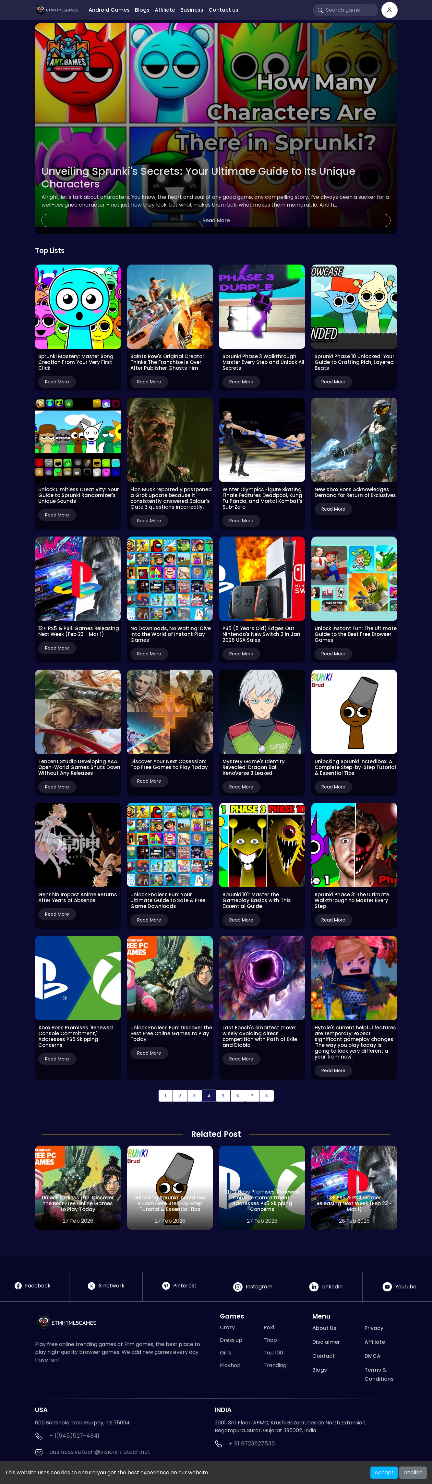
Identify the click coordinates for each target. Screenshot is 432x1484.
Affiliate (165, 10)
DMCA (372, 1356)
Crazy (227, 1327)
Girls (225, 1352)
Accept (384, 1472)
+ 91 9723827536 (252, 1443)
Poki (269, 1327)
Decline (413, 1472)
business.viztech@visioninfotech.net (99, 1452)
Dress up (231, 1340)
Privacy (374, 1328)
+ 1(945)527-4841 (74, 1436)
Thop (270, 1340)
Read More (216, 220)
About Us (324, 1328)
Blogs (142, 10)
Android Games (109, 10)
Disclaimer (326, 1342)
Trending (275, 1365)
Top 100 (273, 1352)
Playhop (230, 1365)
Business (191, 10)
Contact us (223, 10)
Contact (323, 1356)
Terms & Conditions (379, 1374)
